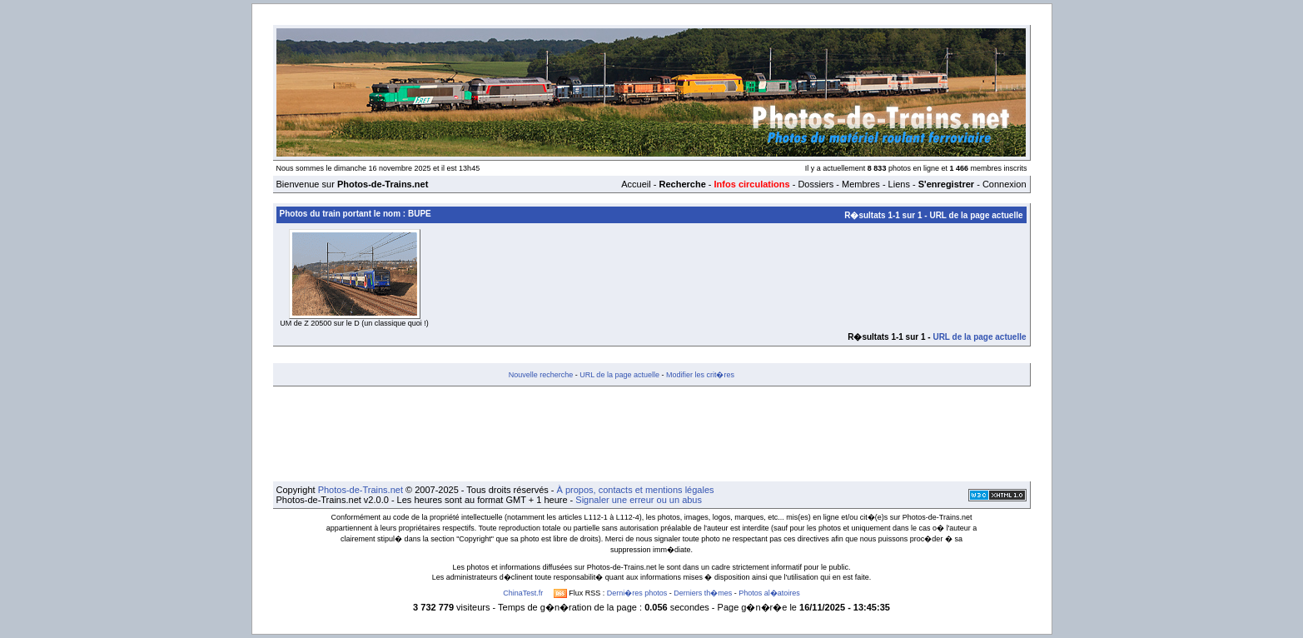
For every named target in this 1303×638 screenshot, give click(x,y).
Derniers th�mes (703, 593)
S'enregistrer (946, 184)
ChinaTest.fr (523, 593)
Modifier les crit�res (700, 375)
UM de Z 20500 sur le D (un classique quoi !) (354, 323)
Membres (861, 184)
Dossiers (815, 184)
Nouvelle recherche (541, 375)
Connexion (1004, 184)
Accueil (635, 184)
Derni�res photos (637, 593)
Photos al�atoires (769, 593)
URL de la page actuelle (975, 215)
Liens (899, 184)
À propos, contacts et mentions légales (635, 490)
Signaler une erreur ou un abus (638, 500)
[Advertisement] (652, 433)
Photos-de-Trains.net (360, 490)
